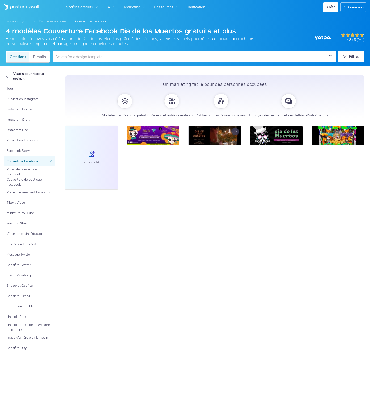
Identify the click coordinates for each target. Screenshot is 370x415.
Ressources (166, 7)
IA (111, 7)
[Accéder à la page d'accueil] (19, 7)
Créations (18, 56)
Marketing (135, 7)
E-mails (39, 56)
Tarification (199, 7)
